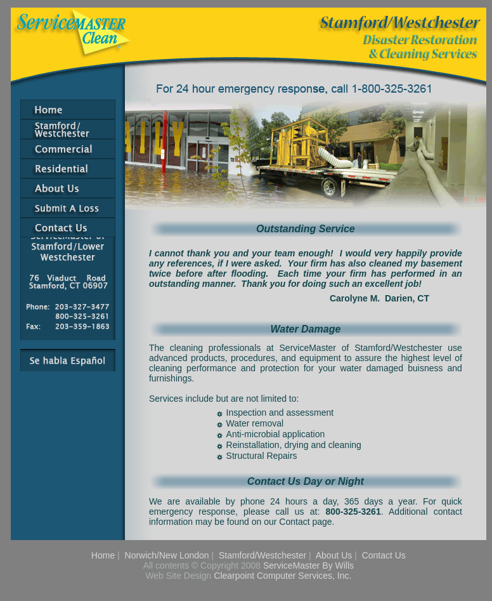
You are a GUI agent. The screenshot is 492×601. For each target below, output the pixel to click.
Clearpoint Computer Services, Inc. (282, 576)
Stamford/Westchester (262, 555)
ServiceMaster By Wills (308, 565)
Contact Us (384, 555)
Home (103, 555)
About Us (334, 555)
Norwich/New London (167, 555)
